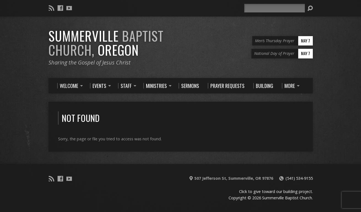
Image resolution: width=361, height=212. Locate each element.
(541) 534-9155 (299, 178)
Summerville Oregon (106, 43)
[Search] (274, 8)
